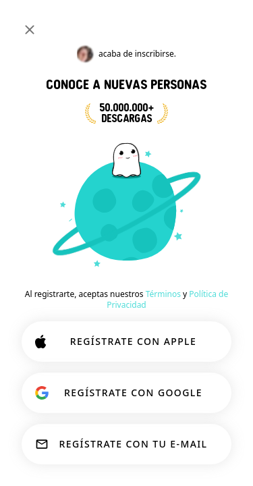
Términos (163, 294)
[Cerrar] (30, 30)
